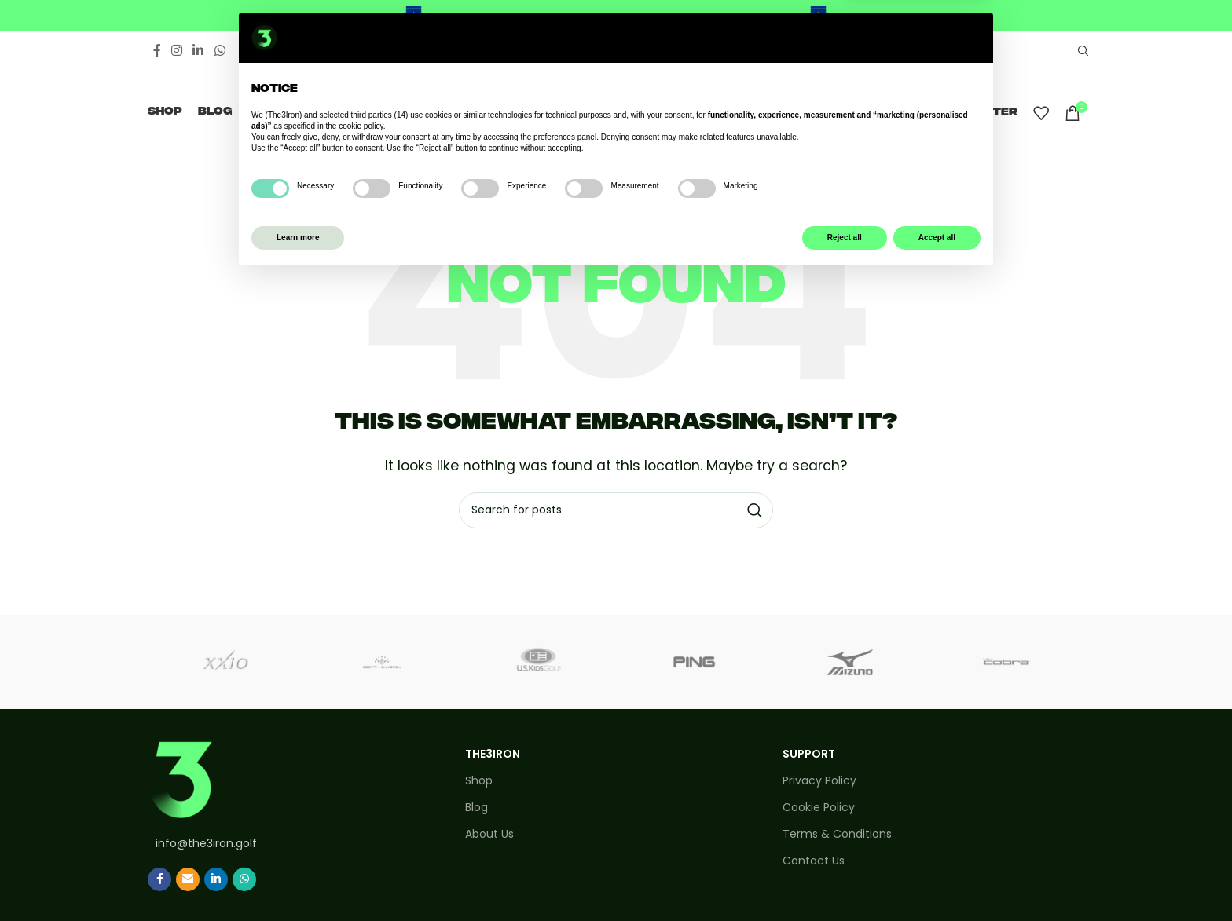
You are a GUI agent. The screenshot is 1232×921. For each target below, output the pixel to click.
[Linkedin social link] (198, 50)
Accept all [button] (936, 880)
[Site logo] (616, 112)
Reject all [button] (844, 880)
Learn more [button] (298, 880)
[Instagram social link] (176, 50)
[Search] (1081, 51)
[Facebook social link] (157, 50)
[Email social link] (188, 879)
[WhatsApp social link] (219, 50)
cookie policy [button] (361, 769)
